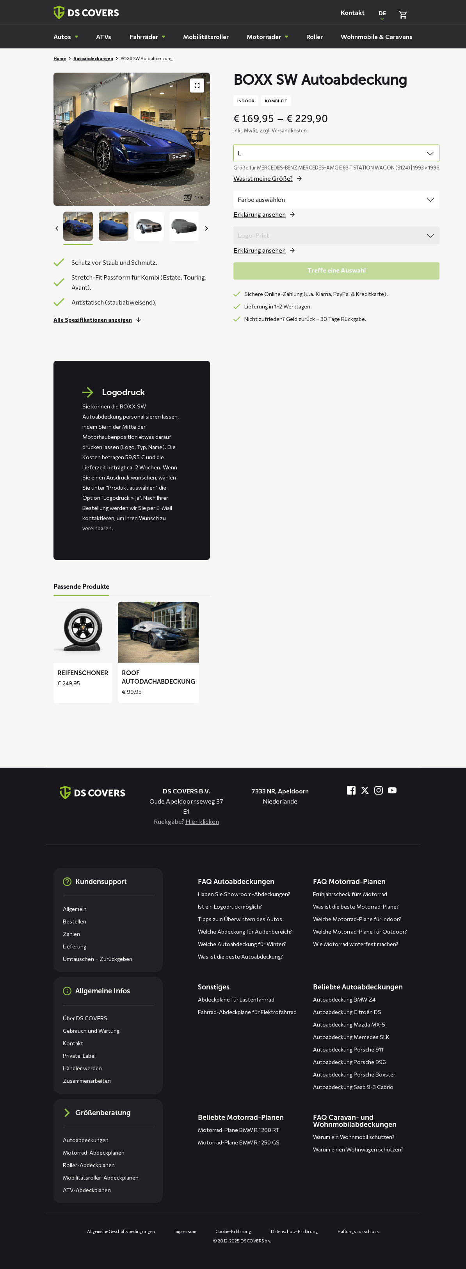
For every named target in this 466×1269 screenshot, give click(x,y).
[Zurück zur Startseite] (86, 12)
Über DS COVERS (85, 1018)
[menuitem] (65, 36)
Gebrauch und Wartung (91, 1030)
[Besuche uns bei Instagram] (378, 790)
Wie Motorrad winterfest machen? (355, 944)
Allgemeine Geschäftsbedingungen (121, 1231)
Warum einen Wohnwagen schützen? (358, 1149)
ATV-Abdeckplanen (87, 1190)
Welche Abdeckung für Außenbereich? (245, 931)
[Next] (206, 228)
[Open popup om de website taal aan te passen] (382, 15)
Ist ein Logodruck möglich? (230, 906)
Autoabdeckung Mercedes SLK (351, 1037)
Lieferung (74, 946)
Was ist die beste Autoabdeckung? (240, 956)
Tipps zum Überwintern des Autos (240, 919)
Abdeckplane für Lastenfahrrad (236, 999)
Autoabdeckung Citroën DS (347, 1012)
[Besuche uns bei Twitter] (365, 790)
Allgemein (75, 908)
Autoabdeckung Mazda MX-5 (349, 1024)
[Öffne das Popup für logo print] (266, 250)
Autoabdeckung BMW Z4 (344, 999)
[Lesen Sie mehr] (99, 320)
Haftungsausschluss (358, 1231)
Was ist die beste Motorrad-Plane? (356, 906)
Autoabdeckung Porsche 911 (348, 1049)
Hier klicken (202, 821)
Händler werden (82, 1068)
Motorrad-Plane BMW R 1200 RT (238, 1129)
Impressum (185, 1231)
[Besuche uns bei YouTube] (392, 790)
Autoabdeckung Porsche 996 (349, 1062)
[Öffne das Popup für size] (269, 178)
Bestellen (74, 921)
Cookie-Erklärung (233, 1231)
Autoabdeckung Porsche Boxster (354, 1074)
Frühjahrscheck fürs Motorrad (350, 894)
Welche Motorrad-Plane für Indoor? (357, 919)
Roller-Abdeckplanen (89, 1165)
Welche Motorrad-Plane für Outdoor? (360, 931)
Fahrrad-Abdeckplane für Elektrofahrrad (247, 1012)
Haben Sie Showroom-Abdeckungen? (244, 894)
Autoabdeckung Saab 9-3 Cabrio (353, 1087)
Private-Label (79, 1055)
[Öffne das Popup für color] (266, 214)
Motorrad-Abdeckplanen (94, 1152)
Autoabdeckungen (93, 58)
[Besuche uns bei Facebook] (351, 790)
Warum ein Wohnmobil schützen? (354, 1137)
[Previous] (57, 228)
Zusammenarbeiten (87, 1080)
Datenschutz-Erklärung (294, 1231)
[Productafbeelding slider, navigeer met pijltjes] (131, 139)
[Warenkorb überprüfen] (403, 15)
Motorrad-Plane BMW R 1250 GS (238, 1142)
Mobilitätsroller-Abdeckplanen (101, 1177)
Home (59, 58)
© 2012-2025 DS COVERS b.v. (242, 1240)
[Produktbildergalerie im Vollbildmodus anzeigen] (197, 85)
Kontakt (353, 12)
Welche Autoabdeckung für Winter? (242, 944)
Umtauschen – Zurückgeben (97, 958)
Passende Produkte (81, 586)
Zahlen (71, 933)
